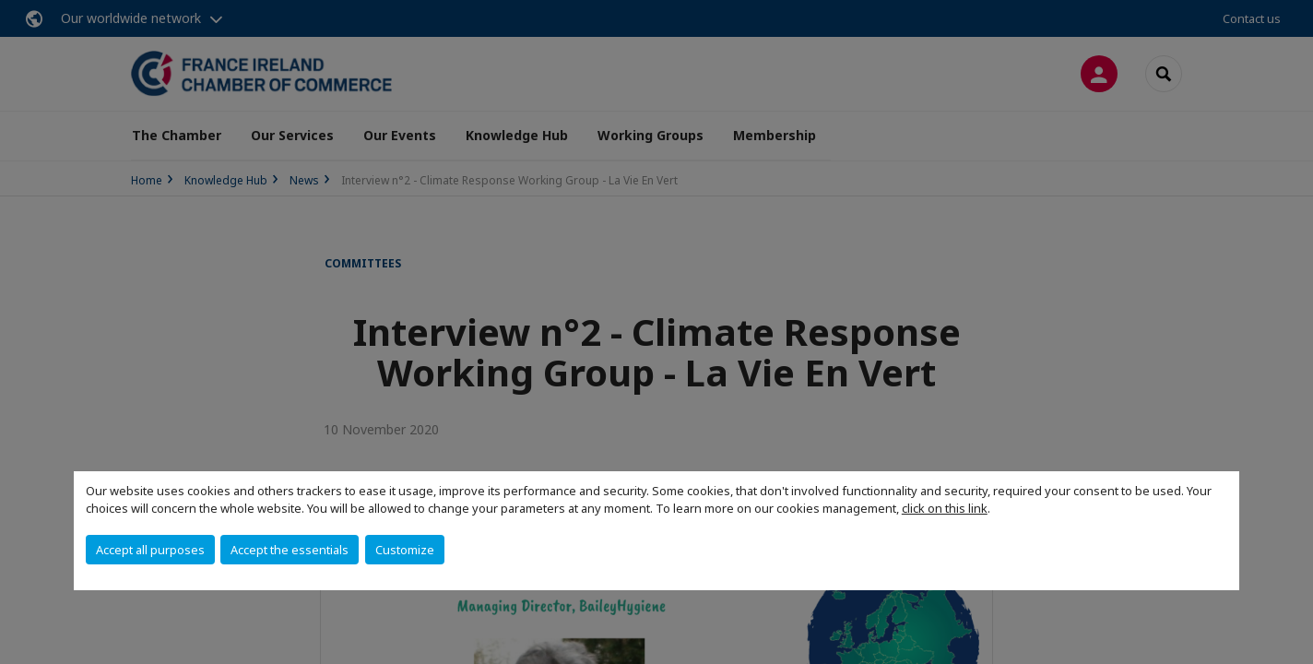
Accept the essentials (290, 549)
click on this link (945, 508)
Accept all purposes (150, 549)
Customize (404, 549)
